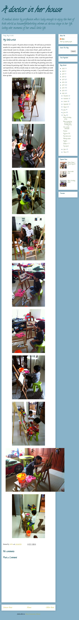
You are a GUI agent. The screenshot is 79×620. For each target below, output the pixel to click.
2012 (63, 94)
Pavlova (65, 131)
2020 (63, 71)
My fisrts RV (66, 134)
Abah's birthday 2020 (71, 181)
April (64, 150)
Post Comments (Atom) (32, 614)
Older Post (50, 607)
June (64, 113)
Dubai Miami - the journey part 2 (71, 164)
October (65, 102)
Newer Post (7, 607)
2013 (63, 91)
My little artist (67, 136)
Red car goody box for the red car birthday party (67, 123)
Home (29, 607)
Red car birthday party (67, 118)
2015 (63, 85)
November (66, 99)
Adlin (63, 39)
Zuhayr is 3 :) (66, 144)
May (64, 115)
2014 (63, 88)
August (65, 107)
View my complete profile (66, 42)
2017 (63, 80)
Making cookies (67, 139)
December (65, 96)
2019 (63, 74)
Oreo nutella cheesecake (66, 128)
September (66, 104)
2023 (63, 69)
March (65, 152)
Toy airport (66, 146)
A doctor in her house (31, 10)
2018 (63, 77)
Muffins (65, 141)
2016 (63, 82)
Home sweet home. (71, 172)
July (64, 110)
